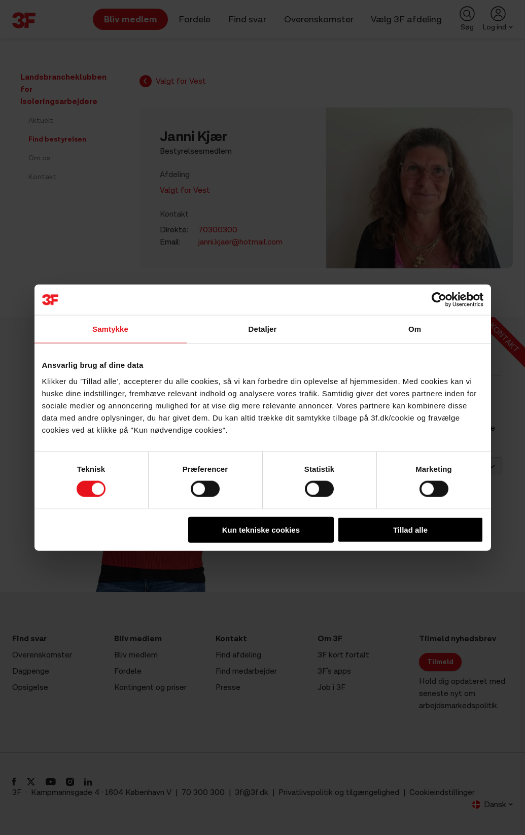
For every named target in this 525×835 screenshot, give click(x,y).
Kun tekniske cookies (261, 529)
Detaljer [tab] (263, 329)
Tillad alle (410, 529)
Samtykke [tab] (110, 329)
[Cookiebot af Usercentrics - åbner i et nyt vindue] (439, 299)
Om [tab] (414, 329)
